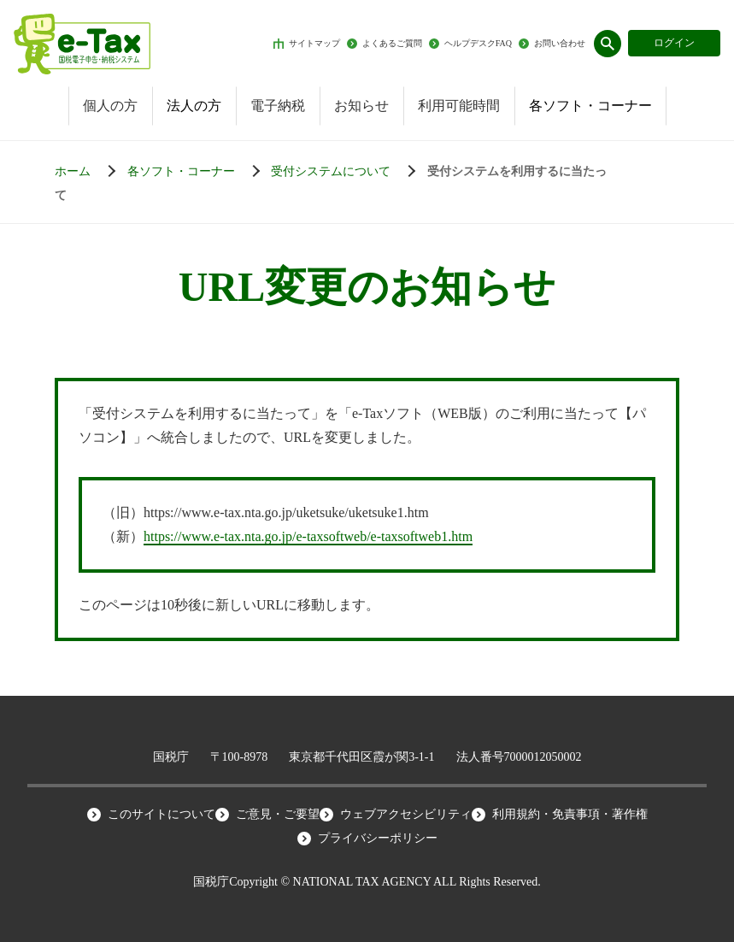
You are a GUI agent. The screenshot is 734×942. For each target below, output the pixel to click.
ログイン (674, 43)
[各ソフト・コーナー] (197, 172)
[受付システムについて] (347, 172)
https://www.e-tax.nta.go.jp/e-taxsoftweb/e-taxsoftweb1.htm (308, 536)
